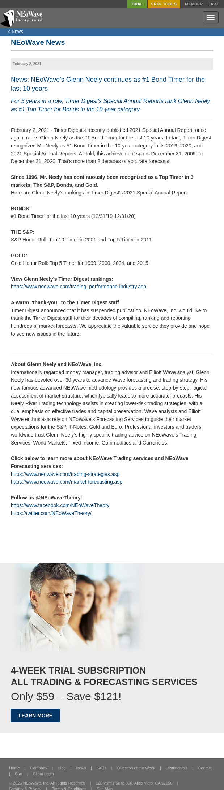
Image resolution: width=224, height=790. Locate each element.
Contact (205, 768)
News (81, 768)
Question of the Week (136, 768)
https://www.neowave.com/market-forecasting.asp (66, 482)
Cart (213, 4)
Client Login (43, 774)
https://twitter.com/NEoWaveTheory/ (51, 513)
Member (194, 4)
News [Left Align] (15, 32)
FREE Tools (164, 4)
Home (14, 768)
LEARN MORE (35, 715)
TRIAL (137, 4)
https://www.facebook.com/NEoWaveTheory (60, 505)
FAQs (102, 768)
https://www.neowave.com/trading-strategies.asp (65, 474)
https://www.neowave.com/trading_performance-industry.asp (78, 286)
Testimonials (177, 768)
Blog (61, 768)
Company (38, 768)
